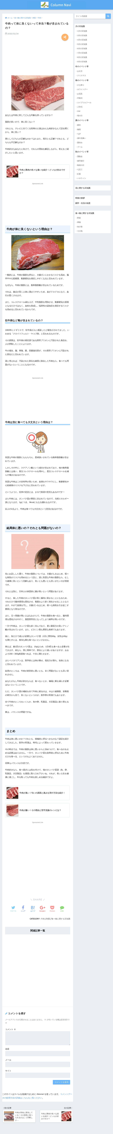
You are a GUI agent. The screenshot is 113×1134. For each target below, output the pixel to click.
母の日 (79, 116)
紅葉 (79, 174)
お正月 (79, 71)
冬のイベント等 (82, 66)
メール (8, 1060)
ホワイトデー (82, 90)
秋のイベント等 (82, 152)
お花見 (79, 94)
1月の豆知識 (82, 31)
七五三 (79, 170)
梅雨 (79, 130)
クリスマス (81, 76)
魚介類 (79, 227)
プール (79, 147)
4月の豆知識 (82, 40)
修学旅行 (80, 161)
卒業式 (79, 98)
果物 (79, 223)
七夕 (79, 134)
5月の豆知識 (82, 44)
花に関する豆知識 (83, 188)
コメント (10, 1029)
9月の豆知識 (82, 62)
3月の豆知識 (82, 35)
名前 (7, 1049)
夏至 (79, 125)
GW (78, 111)
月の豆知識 (80, 26)
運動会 (79, 157)
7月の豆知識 (82, 53)
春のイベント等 (82, 80)
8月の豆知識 (82, 57)
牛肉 (43, 919)
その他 (79, 232)
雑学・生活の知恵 (83, 203)
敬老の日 (80, 165)
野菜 (79, 218)
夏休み (79, 143)
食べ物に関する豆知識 (60, 919)
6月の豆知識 (82, 49)
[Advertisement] (37, 57)
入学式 (79, 107)
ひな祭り (80, 85)
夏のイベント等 (82, 120)
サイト (8, 1071)
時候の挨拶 (80, 198)
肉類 (48, 919)
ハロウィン (81, 179)
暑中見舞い (81, 138)
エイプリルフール (84, 103)
